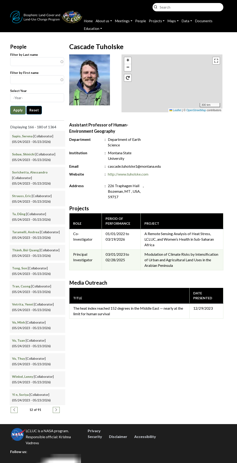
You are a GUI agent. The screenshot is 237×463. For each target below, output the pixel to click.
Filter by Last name (24, 55)
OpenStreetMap (196, 110)
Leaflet (175, 110)
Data (185, 21)
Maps (171, 21)
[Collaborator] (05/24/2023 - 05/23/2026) (31, 177)
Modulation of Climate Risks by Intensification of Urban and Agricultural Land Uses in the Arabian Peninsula (181, 260)
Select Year (18, 91)
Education (91, 28)
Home (88, 21)
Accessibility (145, 436)
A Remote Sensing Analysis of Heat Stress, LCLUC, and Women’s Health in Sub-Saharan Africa (179, 239)
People (140, 21)
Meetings (122, 21)
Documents (203, 21)
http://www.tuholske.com (128, 174)
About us (102, 21)
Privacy (94, 430)
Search (156, 6)
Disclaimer (118, 436)
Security (95, 436)
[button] (172, 78)
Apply (18, 110)
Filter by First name (24, 73)
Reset (34, 110)
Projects (155, 21)
